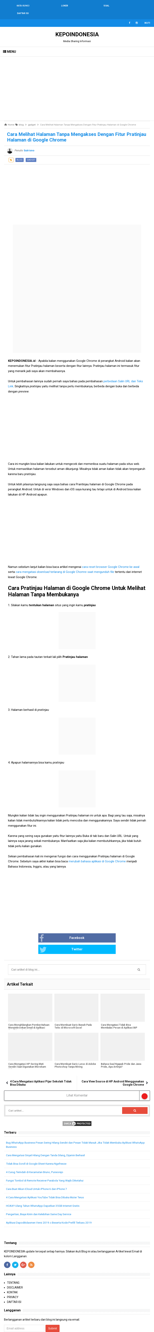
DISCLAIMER (15, 1268)
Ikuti (147, 15)
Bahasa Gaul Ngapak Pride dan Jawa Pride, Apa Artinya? (120, 1047)
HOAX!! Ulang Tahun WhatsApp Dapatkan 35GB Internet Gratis (45, 1186)
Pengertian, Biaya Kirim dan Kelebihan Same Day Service (41, 1195)
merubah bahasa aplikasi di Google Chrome (98, 854)
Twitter (92, 931)
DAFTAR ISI (14, 1283)
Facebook (47, 931)
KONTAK (12, 1273)
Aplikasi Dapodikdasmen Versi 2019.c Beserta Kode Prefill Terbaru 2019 (51, 1203)
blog (19, 152)
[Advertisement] (77, 81)
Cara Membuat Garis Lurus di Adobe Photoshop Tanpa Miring (75, 1047)
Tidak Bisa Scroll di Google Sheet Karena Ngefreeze (38, 1144)
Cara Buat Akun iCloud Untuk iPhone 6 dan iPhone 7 (38, 1170)
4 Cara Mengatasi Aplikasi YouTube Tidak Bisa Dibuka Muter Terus (48, 1178)
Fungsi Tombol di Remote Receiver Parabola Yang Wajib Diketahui (47, 1161)
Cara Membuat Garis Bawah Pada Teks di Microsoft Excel (72, 1007)
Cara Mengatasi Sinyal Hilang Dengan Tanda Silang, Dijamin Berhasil (49, 1136)
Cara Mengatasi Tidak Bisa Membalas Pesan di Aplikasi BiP (118, 1007)
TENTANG (13, 1263)
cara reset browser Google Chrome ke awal (110, 559)
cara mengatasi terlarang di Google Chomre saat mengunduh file (65, 564)
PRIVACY (12, 1278)
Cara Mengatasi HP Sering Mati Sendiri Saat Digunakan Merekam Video (27, 1048)
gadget (31, 152)
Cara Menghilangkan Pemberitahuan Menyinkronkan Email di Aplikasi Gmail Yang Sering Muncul (28, 1009)
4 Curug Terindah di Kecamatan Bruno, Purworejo (37, 1153)
